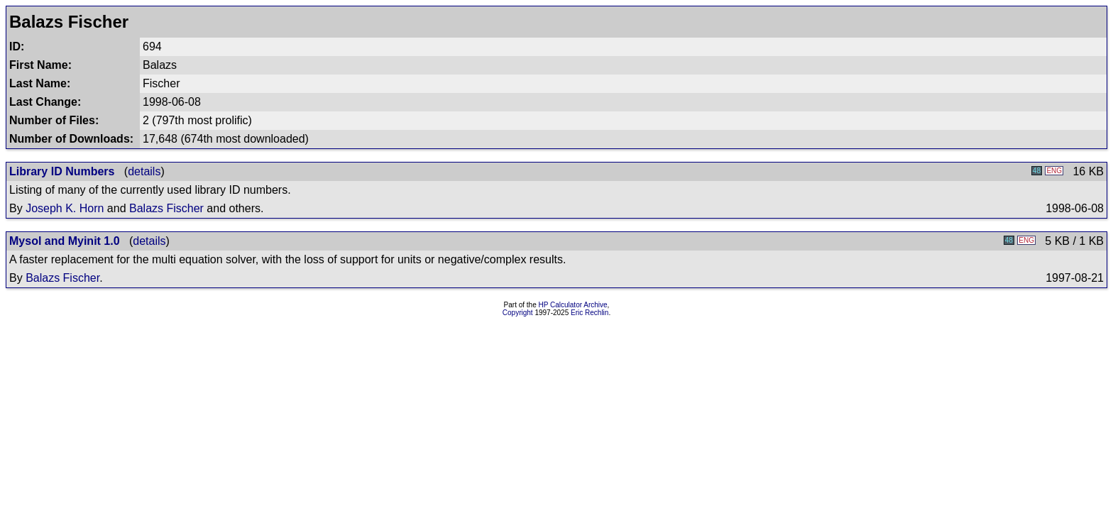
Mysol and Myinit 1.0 (64, 241)
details (144, 171)
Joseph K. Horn (65, 208)
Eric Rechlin (589, 313)
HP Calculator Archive (573, 305)
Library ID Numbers (61, 171)
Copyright (518, 313)
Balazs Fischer (166, 208)
